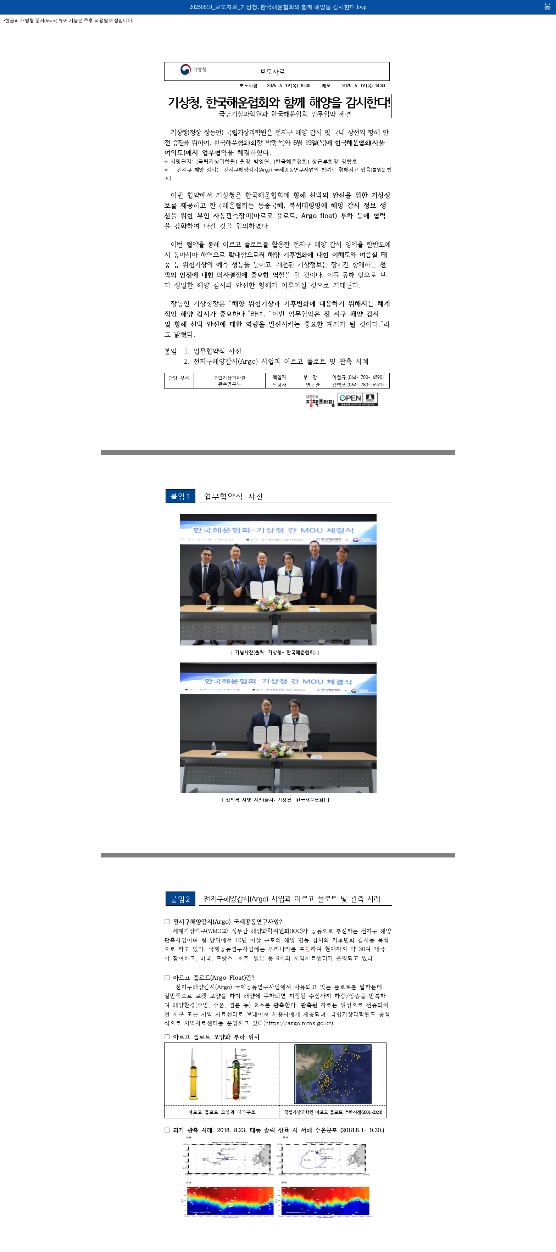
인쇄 (548, 6)
